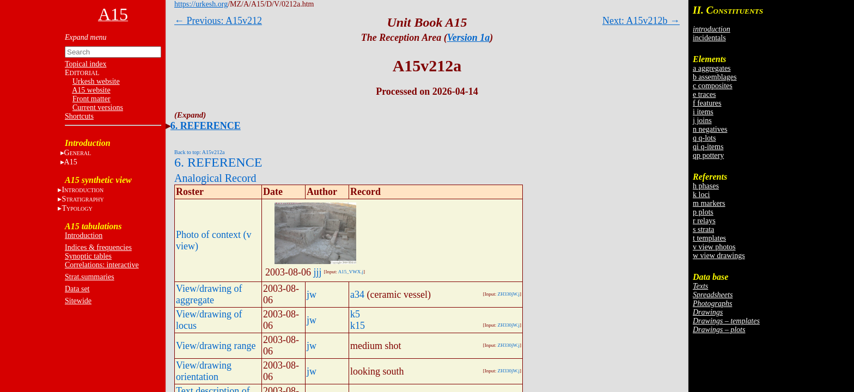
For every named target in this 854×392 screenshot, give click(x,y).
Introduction (83, 235)
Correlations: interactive (102, 265)
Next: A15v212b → (641, 20)
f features (707, 103)
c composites (713, 86)
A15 (70, 162)
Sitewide (78, 301)
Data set (77, 289)
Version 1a (468, 37)
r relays (704, 221)
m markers (709, 203)
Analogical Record (215, 178)
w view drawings (719, 256)
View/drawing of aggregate (209, 294)
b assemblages (714, 77)
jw (311, 294)
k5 (355, 314)
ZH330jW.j (509, 294)
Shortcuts (79, 116)
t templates (709, 238)
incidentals (709, 38)
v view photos (714, 247)
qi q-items (708, 147)
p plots (703, 212)
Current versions (97, 107)
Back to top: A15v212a (199, 152)
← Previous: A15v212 (218, 20)
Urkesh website (96, 81)
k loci (701, 195)
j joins (702, 121)
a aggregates (712, 68)
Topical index (85, 64)
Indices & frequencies (98, 247)
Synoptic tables (88, 256)
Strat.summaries (89, 277)
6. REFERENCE (205, 125)
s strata (703, 229)
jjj (318, 272)
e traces (704, 94)
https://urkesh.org (201, 4)
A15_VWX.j (350, 271)
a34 (357, 294)
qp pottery (708, 155)
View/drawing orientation (203, 371)
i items (703, 112)
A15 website (91, 90)
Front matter (91, 99)
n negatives (710, 129)
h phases (706, 186)
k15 (357, 325)
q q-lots (704, 138)
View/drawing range (215, 345)
